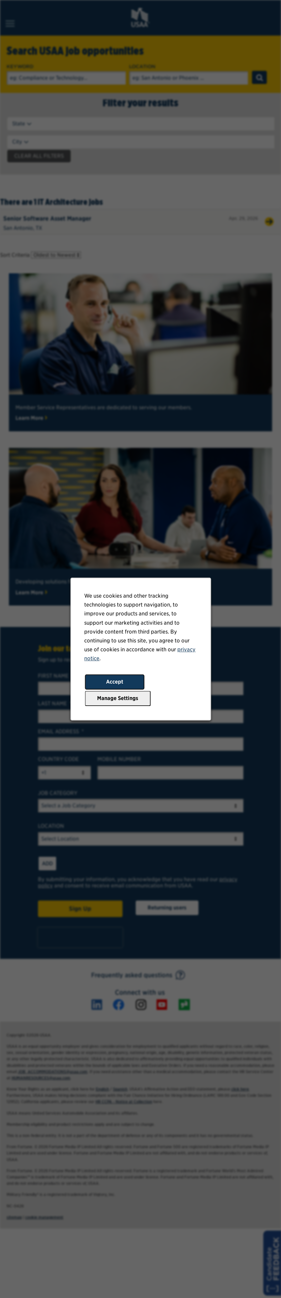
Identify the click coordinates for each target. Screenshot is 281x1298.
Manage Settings (117, 698)
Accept (114, 682)
